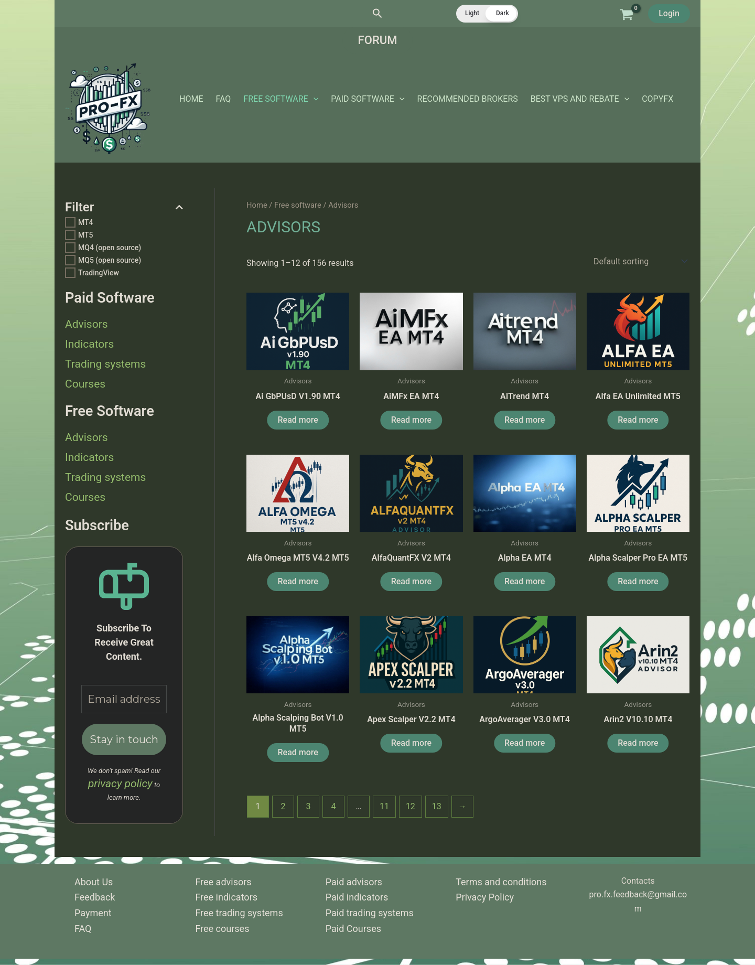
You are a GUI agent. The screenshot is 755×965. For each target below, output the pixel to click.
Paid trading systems (370, 912)
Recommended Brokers (467, 99)
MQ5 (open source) (109, 260)
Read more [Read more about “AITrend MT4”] (524, 420)
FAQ (223, 99)
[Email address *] (124, 699)
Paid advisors (354, 881)
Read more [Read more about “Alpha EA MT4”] (524, 581)
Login (669, 13)
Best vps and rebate (580, 99)
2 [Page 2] (283, 806)
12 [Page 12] (410, 806)
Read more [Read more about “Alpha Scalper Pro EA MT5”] (638, 581)
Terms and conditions (501, 881)
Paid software (367, 99)
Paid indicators (357, 897)
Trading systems (105, 364)
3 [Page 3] (308, 806)
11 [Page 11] (384, 806)
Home (191, 99)
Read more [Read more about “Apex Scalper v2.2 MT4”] (411, 743)
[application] (313, 99)
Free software (280, 99)
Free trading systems (239, 912)
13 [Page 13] (436, 806)
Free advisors (223, 881)
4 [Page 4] (333, 806)
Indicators (89, 344)
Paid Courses (353, 928)
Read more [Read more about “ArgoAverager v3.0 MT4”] (524, 743)
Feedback (94, 897)
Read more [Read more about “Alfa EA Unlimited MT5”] (638, 420)
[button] (377, 13)
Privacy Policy (485, 897)
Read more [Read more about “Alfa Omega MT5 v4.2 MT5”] (298, 581)
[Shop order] (639, 261)
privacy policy (120, 783)
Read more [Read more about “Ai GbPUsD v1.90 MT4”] (298, 420)
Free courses (222, 928)
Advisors (86, 324)
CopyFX (657, 99)
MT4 (85, 222)
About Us (93, 881)
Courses (85, 384)
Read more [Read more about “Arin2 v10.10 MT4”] (638, 743)
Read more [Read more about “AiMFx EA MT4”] (411, 420)
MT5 (85, 235)
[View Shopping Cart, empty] (626, 13)
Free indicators (226, 897)
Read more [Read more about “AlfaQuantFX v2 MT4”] (411, 581)
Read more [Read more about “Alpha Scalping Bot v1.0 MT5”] (298, 752)
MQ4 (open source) (109, 247)
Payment (93, 912)
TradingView (98, 273)
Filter (124, 207)
